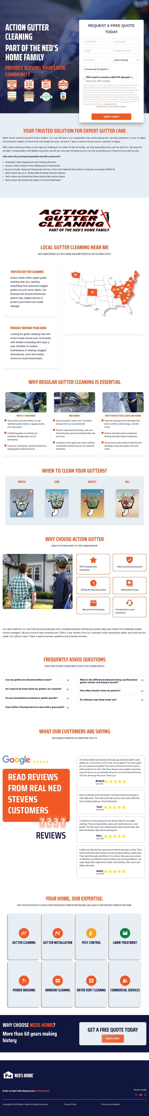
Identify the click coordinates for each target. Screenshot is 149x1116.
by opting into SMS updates (109, 79)
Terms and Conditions (117, 107)
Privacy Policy (102, 107)
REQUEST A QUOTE (111, 117)
